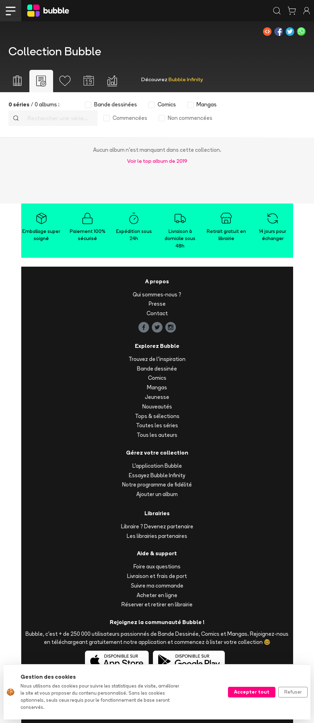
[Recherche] (60, 118)
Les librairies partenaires (157, 536)
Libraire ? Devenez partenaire (157, 526)
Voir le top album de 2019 (157, 160)
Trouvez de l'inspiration (157, 359)
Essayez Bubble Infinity (157, 475)
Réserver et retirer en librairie (157, 604)
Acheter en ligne (157, 595)
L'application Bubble (157, 465)
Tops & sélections (157, 416)
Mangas (157, 387)
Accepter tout (251, 692)
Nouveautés (157, 406)
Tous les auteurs (157, 435)
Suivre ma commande (157, 585)
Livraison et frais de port (157, 576)
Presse (157, 303)
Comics (157, 377)
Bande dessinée (157, 368)
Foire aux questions (157, 566)
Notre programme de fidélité (157, 484)
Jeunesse (157, 397)
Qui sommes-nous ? (157, 294)
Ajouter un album (157, 494)
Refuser (293, 692)
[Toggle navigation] (10, 10)
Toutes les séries (157, 425)
